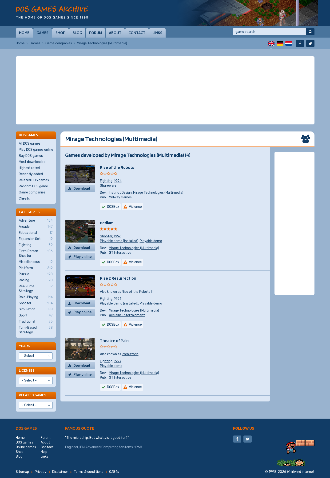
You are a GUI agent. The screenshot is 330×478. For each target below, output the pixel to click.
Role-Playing (36, 297)
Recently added (31, 174)
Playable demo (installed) (119, 241)
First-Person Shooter (36, 253)
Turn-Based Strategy (36, 329)
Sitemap (22, 472)
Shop (60, 32)
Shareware (108, 186)
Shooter (106, 236)
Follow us (243, 428)
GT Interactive (120, 253)
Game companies (58, 43)
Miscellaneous (36, 262)
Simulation (36, 309)
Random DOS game (33, 186)
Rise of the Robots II (137, 292)
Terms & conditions (88, 472)
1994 (118, 181)
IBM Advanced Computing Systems (106, 447)
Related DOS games (34, 180)
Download (81, 189)
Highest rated (29, 168)
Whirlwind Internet (300, 472)
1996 (117, 236)
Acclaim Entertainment (127, 315)
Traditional (36, 321)
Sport (36, 315)
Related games (32, 395)
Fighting (106, 181)
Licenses (26, 370)
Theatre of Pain (114, 340)
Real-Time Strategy (36, 288)
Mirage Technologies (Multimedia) (158, 193)
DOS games (26, 428)
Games (42, 32)
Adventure (36, 220)
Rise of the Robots (117, 167)
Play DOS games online (36, 150)
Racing (36, 280)
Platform (36, 268)
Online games (26, 447)
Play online (82, 257)
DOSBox (113, 207)
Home (24, 32)
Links (157, 32)
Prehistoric (130, 354)
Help (44, 452)
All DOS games (29, 144)
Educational (36, 233)
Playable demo (151, 241)
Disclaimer (60, 472)
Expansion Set (36, 239)
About (115, 32)
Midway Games (120, 197)
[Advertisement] (165, 90)
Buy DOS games (31, 156)
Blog (77, 32)
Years (24, 345)
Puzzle (36, 274)
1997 (117, 361)
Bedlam (106, 222)
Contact (136, 32)
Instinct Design (120, 193)
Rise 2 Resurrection (118, 278)
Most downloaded (32, 162)
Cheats (24, 198)
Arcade (36, 226)
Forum (95, 32)
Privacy (40, 472)
